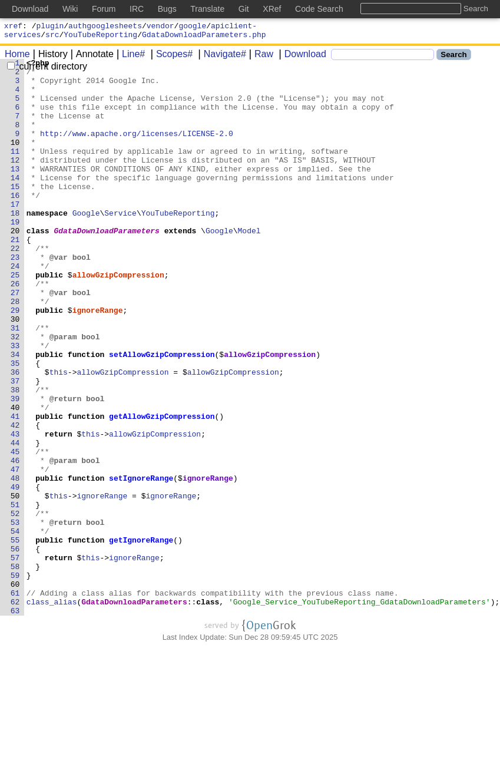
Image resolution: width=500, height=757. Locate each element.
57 (15, 658)
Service (121, 244)
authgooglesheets (105, 27)
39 (15, 467)
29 (15, 361)
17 (15, 234)
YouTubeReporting (100, 37)
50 (15, 584)
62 (15, 711)
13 (15, 191)
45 (15, 530)
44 (15, 520)
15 (15, 212)
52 (15, 605)
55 (15, 637)
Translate (207, 9)
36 (15, 435)
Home (17, 57)
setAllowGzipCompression (162, 414)
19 (15, 255)
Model (249, 265)
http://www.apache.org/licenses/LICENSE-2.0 (137, 149)
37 (15, 446)
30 (15, 371)
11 (15, 170)
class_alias (52, 711)
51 (15, 594)
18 (15, 244)
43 (15, 509)
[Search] (382, 58)
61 (15, 700)
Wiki (70, 9)
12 (15, 181)
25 (15, 318)
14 (15, 202)
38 (15, 456)
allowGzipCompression (118, 318)
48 (15, 562)
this (58, 435)
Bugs (167, 9)
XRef (272, 9)
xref (13, 27)
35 (15, 424)
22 (15, 287)
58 (15, 668)
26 (15, 329)
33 (15, 403)
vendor (160, 27)
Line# (129, 57)
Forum (103, 9)
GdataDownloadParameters (107, 265)
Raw (259, 57)
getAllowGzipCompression (162, 488)
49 (15, 573)
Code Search (319, 9)
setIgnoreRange (142, 562)
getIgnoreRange (142, 637)
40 (15, 477)
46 (15, 541)
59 (15, 679)
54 (15, 626)
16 (15, 223)
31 (15, 382)
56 (15, 647)
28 (15, 350)
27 (15, 340)
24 (15, 308)
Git (244, 9)
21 (15, 276)
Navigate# (221, 57)
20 (15, 265)
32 (15, 393)
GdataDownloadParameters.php (204, 37)
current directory (47, 70)
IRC (137, 9)
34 (15, 414)
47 (15, 552)
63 (15, 721)
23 (15, 297)
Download (301, 57)
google (192, 27)
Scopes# (170, 57)
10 (15, 159)
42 (15, 499)
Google (86, 244)
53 (15, 615)
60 (15, 690)
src (52, 37)
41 (15, 488)
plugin (50, 27)
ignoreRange (97, 361)
